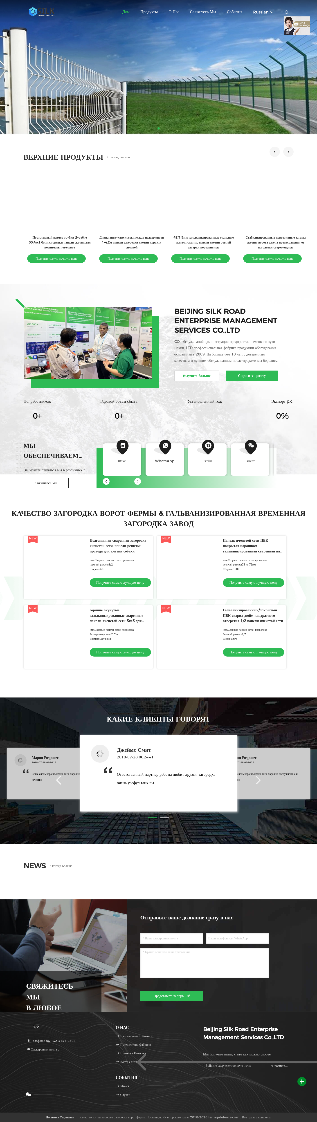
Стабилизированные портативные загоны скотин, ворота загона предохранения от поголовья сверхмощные (275, 242)
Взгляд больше (118, 157)
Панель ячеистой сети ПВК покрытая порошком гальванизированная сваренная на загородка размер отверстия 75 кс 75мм (251, 551)
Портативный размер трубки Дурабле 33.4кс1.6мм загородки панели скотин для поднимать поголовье (59, 242)
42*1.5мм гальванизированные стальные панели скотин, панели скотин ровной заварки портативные (203, 242)
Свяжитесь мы (203, 11)
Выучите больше (197, 376)
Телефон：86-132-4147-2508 (51, 1041)
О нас (174, 11)
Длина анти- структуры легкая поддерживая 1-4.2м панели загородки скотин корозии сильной (131, 242)
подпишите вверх (279, 1066)
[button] (275, 152)
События (234, 11)
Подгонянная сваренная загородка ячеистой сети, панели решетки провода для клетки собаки (118, 545)
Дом (126, 11)
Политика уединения (60, 1117)
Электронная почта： (43, 1049)
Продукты (149, 11)
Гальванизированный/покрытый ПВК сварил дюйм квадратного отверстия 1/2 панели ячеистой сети (253, 615)
